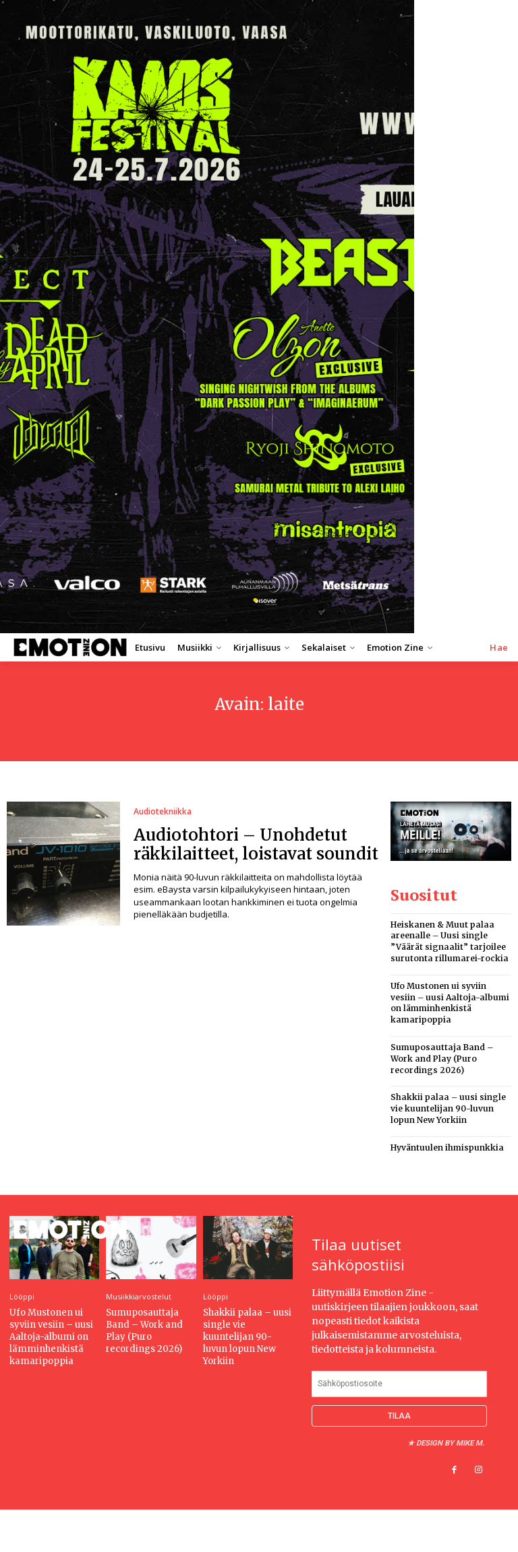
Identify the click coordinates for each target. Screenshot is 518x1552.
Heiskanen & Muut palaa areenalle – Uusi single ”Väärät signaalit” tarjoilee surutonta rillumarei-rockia (450, 941)
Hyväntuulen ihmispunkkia (447, 1147)
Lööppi (21, 1296)
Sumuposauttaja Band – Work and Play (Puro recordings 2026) (442, 1058)
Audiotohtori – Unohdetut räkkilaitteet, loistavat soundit (256, 845)
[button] (499, 648)
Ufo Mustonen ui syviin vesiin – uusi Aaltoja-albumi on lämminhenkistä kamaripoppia (450, 1003)
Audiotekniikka (163, 812)
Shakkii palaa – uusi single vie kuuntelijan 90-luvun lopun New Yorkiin (448, 1108)
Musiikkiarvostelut (138, 1296)
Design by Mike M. (450, 1443)
